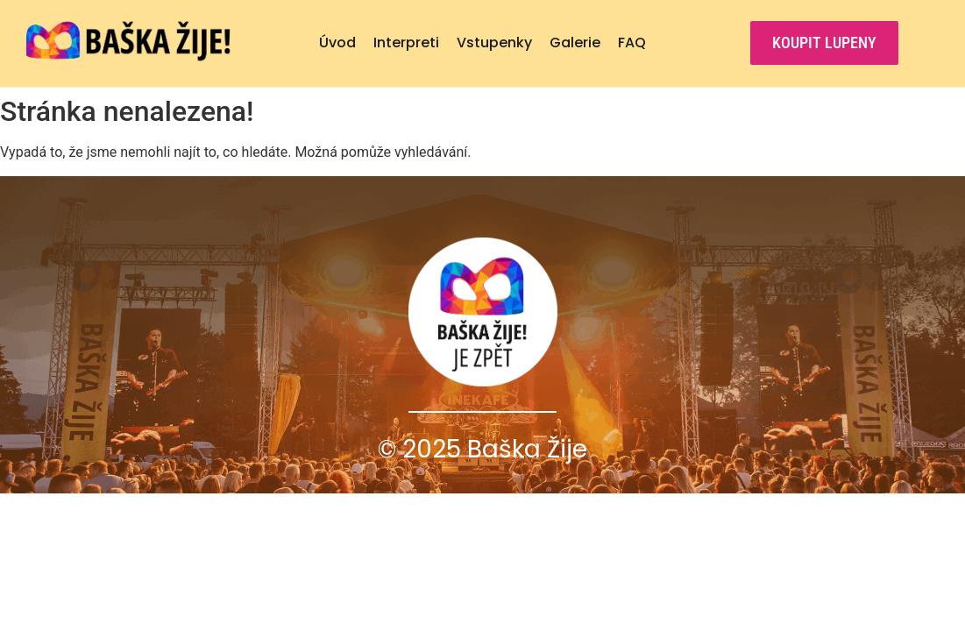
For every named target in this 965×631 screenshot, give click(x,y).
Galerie (575, 42)
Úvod (337, 42)
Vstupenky (494, 42)
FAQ (632, 42)
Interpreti (406, 42)
